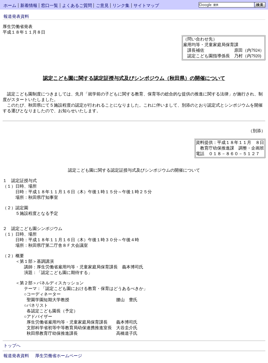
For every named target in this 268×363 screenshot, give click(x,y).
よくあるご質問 (77, 5)
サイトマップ (146, 5)
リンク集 (120, 5)
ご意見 (102, 5)
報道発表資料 (16, 16)
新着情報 (28, 5)
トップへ (12, 345)
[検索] (226, 4)
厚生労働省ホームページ (58, 355)
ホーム (9, 5)
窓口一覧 (49, 5)
